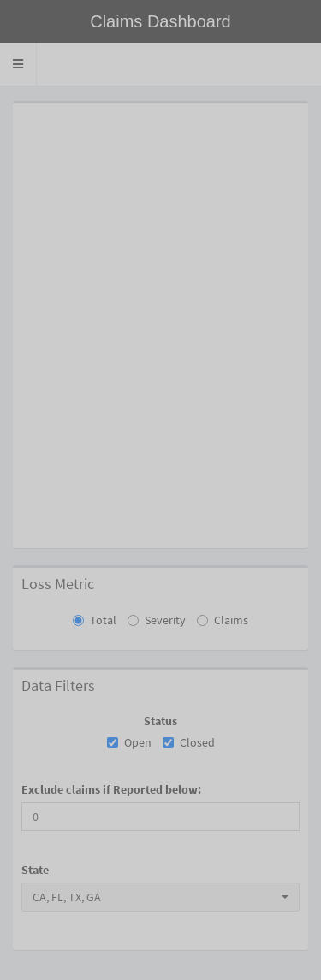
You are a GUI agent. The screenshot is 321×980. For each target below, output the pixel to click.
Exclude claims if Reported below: (111, 789)
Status (160, 721)
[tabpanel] (160, 532)
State (35, 869)
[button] (18, 64)
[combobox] (160, 897)
